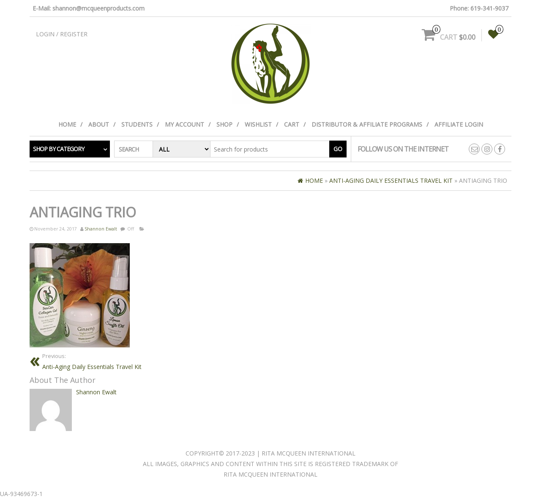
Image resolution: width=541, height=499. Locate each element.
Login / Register (61, 34)
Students (137, 124)
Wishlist (258, 124)
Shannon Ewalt (101, 229)
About (98, 124)
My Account (184, 124)
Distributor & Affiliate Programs (366, 124)
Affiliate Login (458, 124)
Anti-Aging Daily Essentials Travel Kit (153, 361)
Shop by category (58, 149)
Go (337, 149)
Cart (291, 124)
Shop (224, 124)
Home (67, 124)
